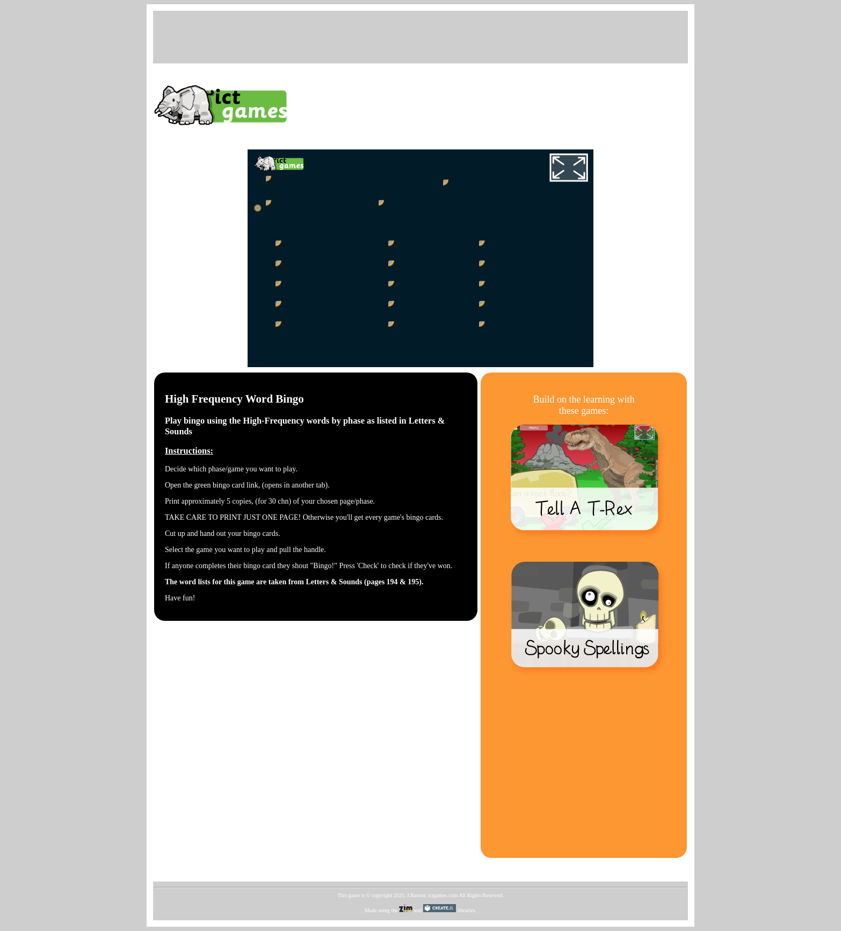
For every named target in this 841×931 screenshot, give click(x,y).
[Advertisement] (420, 36)
